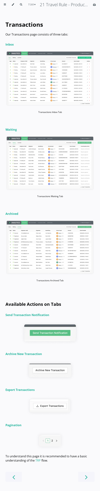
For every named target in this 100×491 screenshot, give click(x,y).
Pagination (13, 425)
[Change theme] (13, 4)
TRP (38, 460)
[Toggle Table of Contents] (5, 4)
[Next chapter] (86, 477)
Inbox (9, 44)
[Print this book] (94, 5)
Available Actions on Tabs (33, 304)
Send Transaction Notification (27, 315)
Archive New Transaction (23, 354)
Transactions (24, 24)
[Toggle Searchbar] (21, 4)
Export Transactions (20, 390)
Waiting (11, 130)
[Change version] (32, 4)
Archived (11, 214)
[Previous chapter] (13, 477)
